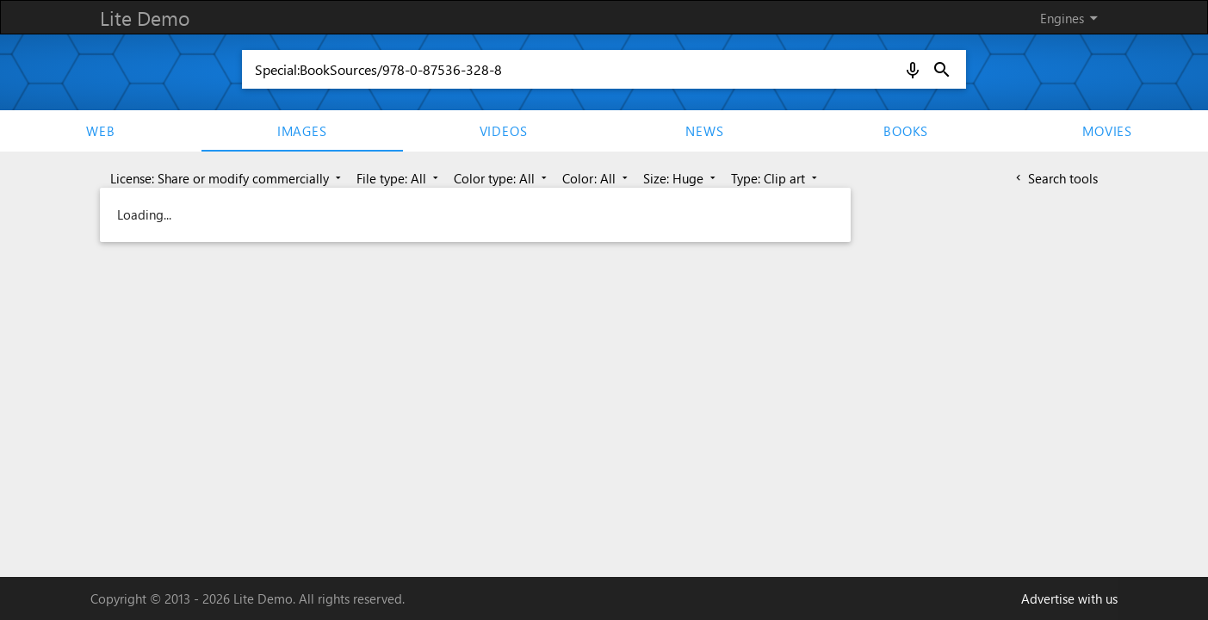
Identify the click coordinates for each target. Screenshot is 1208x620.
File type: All (399, 178)
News (704, 131)
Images (302, 131)
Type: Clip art (776, 178)
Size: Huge (681, 178)
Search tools (1055, 178)
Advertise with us (1069, 598)
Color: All (596, 178)
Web (100, 131)
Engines (1072, 18)
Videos (504, 131)
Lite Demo (144, 17)
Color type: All (502, 178)
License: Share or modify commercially (227, 178)
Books (905, 131)
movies (1107, 131)
